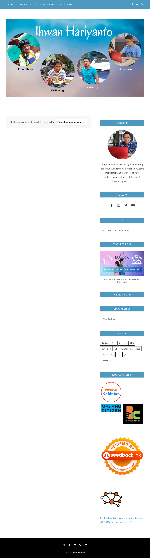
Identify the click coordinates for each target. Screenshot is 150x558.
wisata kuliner (127, 349)
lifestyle (105, 343)
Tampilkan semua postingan (71, 122)
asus (119, 354)
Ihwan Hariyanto (79, 552)
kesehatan (106, 360)
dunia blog (106, 349)
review (105, 354)
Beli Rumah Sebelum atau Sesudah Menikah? (122, 280)
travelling (123, 343)
